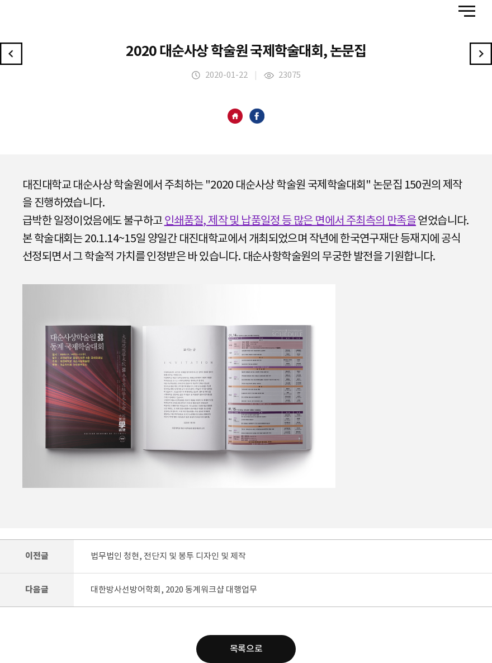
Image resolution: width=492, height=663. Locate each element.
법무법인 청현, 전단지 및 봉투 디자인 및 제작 (168, 556)
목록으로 (246, 649)
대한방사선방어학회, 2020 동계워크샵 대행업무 (174, 590)
